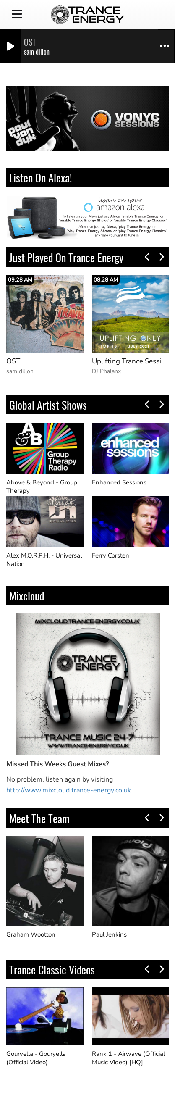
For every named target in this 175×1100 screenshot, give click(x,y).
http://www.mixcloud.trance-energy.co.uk (68, 790)
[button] (18, 118)
